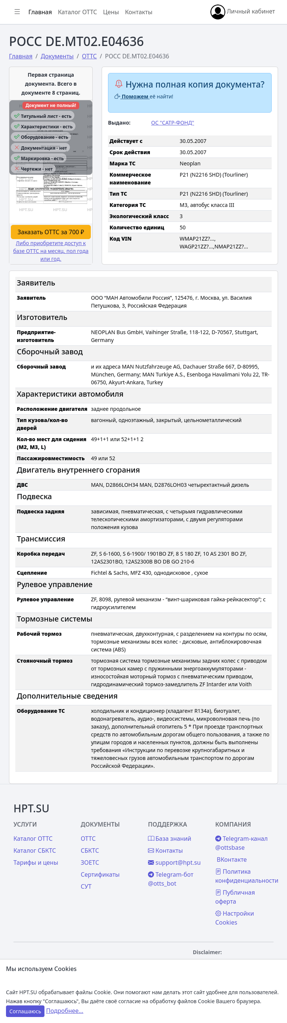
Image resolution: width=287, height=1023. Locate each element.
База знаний (169, 838)
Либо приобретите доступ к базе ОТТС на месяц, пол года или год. (51, 250)
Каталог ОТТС (77, 12)
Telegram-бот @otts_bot (171, 879)
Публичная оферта (235, 897)
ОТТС (88, 838)
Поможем (132, 96)
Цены (111, 12)
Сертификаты (100, 874)
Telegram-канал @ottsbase (241, 843)
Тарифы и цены (35, 862)
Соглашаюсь (25, 1011)
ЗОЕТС (90, 862)
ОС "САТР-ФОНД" (172, 122)
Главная (40, 12)
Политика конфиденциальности (246, 876)
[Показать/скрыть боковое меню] (17, 12)
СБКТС (90, 850)
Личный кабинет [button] (242, 11)
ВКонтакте (232, 859)
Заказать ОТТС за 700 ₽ (51, 232)
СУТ (86, 886)
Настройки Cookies (234, 917)
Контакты (138, 12)
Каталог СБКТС (34, 850)
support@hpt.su (174, 862)
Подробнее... (64, 1011)
